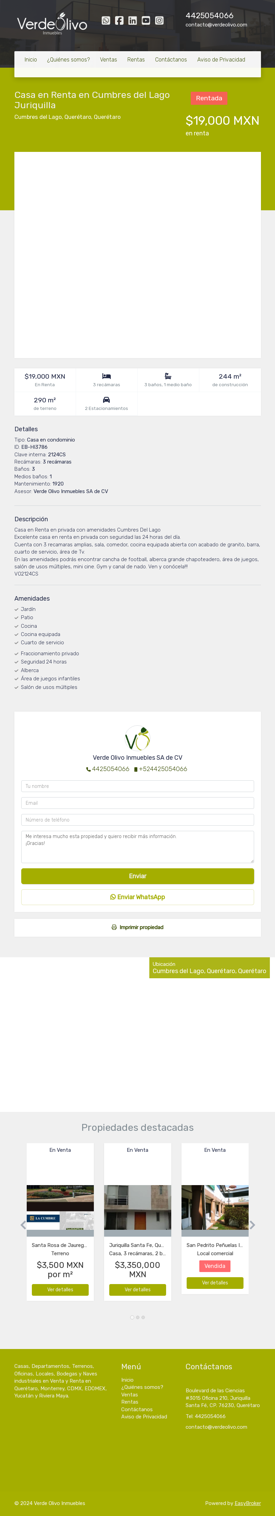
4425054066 (210, 15)
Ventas (108, 59)
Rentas (136, 59)
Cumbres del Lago (38, 117)
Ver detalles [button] (60, 1290)
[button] (20, 1225)
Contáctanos (171, 59)
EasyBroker (248, 1503)
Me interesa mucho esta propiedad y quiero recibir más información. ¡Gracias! (137, 847)
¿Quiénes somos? (68, 59)
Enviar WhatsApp (137, 897)
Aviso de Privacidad (221, 59)
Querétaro (77, 117)
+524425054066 (163, 769)
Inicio (31, 59)
